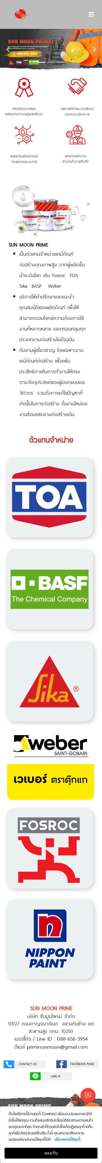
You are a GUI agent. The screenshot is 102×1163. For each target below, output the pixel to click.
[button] (7, 49)
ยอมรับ (51, 1153)
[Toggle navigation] (91, 14)
